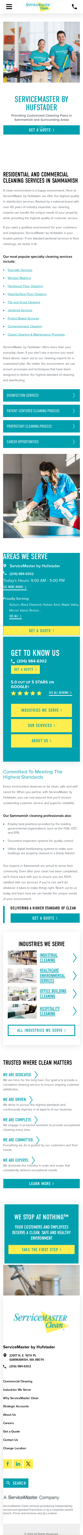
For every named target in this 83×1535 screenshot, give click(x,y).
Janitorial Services (20, 310)
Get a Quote (11, 1431)
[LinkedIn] (18, 1464)
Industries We (42, 710)
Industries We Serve (17, 1390)
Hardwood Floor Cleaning (25, 286)
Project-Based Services (23, 318)
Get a (42, 630)
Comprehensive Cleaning (25, 326)
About (42, 740)
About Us (9, 1415)
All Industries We (41, 1030)
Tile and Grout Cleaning (24, 302)
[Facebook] (7, 1464)
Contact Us (10, 1440)
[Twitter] (28, 1464)
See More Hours (13, 587)
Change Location (14, 1448)
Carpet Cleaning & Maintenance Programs (36, 334)
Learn (41, 1183)
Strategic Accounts (16, 1406)
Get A (45, 918)
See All (13, 616)
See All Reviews (59, 693)
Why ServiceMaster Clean (21, 1398)
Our (42, 725)
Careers (8, 1423)
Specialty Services (20, 270)
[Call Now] (74, 6)
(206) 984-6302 (18, 574)
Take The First (42, 1249)
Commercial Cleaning (17, 1381)
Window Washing (19, 278)
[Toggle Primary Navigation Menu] (9, 6)
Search (16, 1483)
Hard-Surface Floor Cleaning (27, 294)
